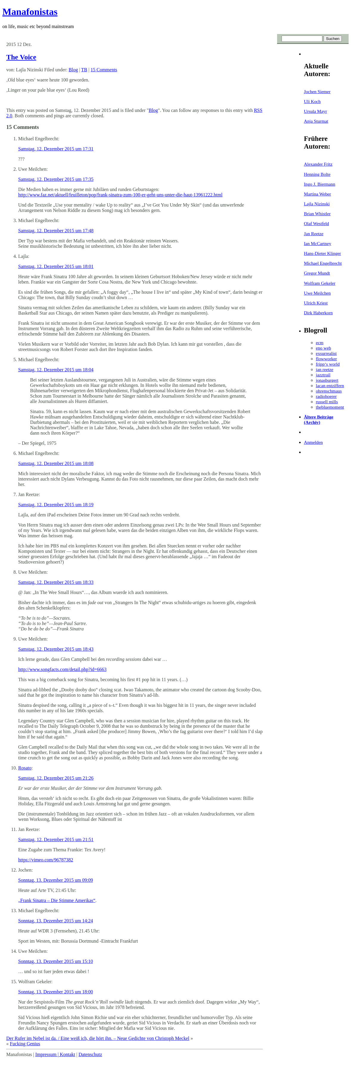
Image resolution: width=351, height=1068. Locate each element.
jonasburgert (327, 380)
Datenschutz (90, 1054)
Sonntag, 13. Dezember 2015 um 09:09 (55, 880)
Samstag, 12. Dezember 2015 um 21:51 (56, 839)
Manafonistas (30, 11)
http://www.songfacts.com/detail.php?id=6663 (62, 669)
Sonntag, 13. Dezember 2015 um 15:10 (55, 961)
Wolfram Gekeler (319, 283)
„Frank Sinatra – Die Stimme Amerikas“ (56, 900)
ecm (319, 342)
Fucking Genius (25, 1043)
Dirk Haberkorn (318, 312)
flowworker (326, 358)
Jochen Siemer (317, 91)
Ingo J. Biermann (319, 184)
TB (84, 69)
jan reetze (324, 369)
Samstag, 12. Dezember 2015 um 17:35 (56, 179)
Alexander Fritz (318, 164)
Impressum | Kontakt (55, 1054)
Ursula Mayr (315, 111)
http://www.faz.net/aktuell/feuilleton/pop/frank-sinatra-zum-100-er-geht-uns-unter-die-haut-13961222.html (120, 194)
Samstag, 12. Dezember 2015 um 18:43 (56, 649)
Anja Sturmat (316, 121)
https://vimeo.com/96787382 (45, 859)
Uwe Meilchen (317, 293)
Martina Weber (317, 193)
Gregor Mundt (317, 273)
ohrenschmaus (329, 390)
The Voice (21, 57)
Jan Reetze (313, 233)
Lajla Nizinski (317, 203)
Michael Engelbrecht (323, 263)
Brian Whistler (317, 213)
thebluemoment (330, 407)
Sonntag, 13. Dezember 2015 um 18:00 (55, 991)
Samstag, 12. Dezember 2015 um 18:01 (56, 266)
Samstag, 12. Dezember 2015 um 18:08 (56, 463)
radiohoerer (326, 396)
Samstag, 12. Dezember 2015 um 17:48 (56, 230)
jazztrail (323, 374)
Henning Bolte (317, 174)
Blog (73, 69)
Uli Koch (312, 101)
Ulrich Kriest (316, 302)
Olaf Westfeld (316, 223)
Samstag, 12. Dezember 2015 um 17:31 (56, 148)
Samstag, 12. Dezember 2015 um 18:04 (56, 369)
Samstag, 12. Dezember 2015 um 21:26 (56, 778)
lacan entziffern (330, 385)
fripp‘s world (328, 364)
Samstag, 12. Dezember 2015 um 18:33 (56, 582)
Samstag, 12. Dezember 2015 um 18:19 (56, 504)
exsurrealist (326, 353)
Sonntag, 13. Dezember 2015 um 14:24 (55, 920)
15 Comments (104, 69)
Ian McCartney (317, 243)
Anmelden (313, 442)
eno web (323, 347)
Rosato (24, 767)
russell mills (327, 401)
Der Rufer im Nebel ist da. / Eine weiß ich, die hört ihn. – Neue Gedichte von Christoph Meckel (98, 1038)
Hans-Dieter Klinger (322, 253)
